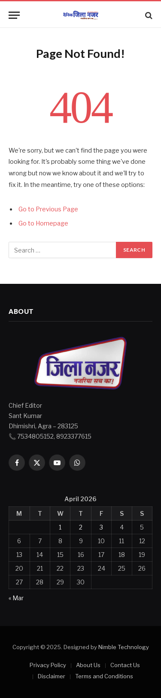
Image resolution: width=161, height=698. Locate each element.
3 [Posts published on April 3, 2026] (101, 527)
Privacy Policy (48, 665)
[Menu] (14, 15)
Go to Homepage (43, 223)
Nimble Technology (123, 647)
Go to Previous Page (48, 209)
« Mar (16, 598)
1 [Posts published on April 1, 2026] (60, 527)
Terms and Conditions (104, 676)
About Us (88, 665)
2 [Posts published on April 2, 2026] (80, 527)
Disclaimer (51, 676)
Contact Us (125, 665)
